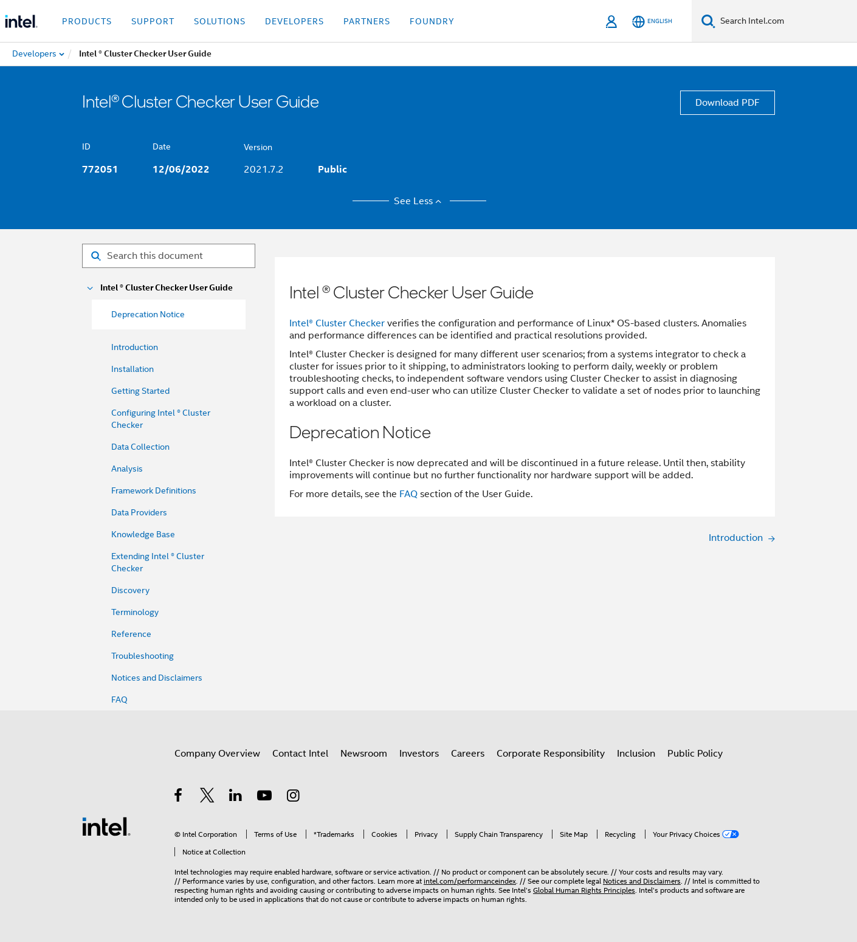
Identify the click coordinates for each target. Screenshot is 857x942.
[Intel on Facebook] (179, 797)
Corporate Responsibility (551, 754)
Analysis (127, 468)
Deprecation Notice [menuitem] (148, 314)
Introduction (134, 347)
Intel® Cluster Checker (337, 323)
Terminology (135, 612)
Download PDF (727, 103)
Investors (419, 754)
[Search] (708, 21)
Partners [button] (366, 21)
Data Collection (140, 446)
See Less (420, 201)
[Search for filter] (168, 256)
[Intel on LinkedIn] (236, 797)
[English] (652, 22)
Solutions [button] (220, 21)
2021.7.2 (264, 169)
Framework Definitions (153, 490)
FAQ (119, 699)
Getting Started (140, 390)
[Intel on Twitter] (207, 797)
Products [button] (87, 21)
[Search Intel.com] (786, 21)
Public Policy (695, 754)
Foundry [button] (432, 21)
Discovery (130, 590)
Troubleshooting (142, 655)
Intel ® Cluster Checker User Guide (166, 288)
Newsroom (363, 754)
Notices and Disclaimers (156, 677)
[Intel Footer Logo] (106, 826)
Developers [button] (294, 21)
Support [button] (152, 21)
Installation (132, 368)
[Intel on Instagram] (293, 797)
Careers (467, 754)
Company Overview (217, 754)
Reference (131, 633)
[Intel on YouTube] (265, 797)
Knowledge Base (143, 534)
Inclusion (636, 754)
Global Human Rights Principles (584, 890)
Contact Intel (300, 754)
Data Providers (139, 512)
